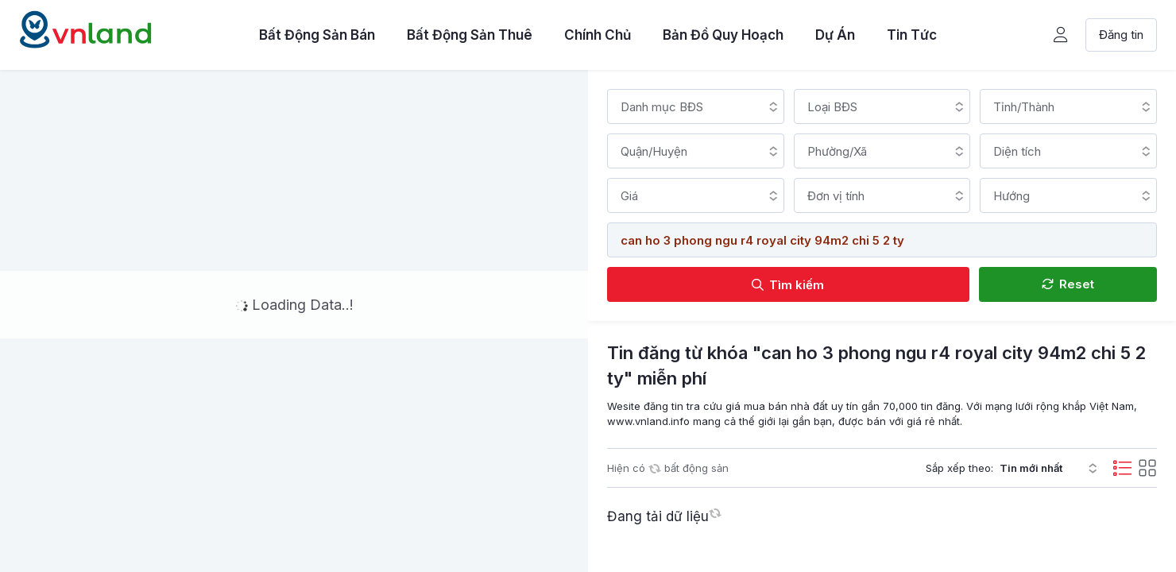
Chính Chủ (597, 35)
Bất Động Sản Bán (317, 35)
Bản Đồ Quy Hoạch (723, 35)
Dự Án (835, 35)
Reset (1068, 284)
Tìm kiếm (788, 284)
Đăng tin (1121, 34)
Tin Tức (912, 35)
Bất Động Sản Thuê (469, 35)
